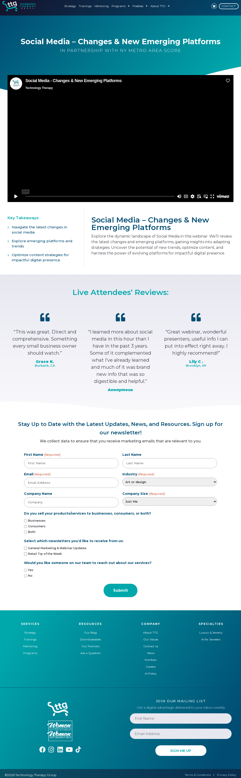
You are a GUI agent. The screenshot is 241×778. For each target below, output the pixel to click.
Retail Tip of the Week (45, 553)
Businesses (36, 520)
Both (31, 531)
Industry (138, 474)
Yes (30, 569)
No (30, 575)
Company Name (38, 493)
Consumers (36, 525)
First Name (42, 454)
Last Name (131, 454)
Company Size (143, 493)
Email (37, 474)
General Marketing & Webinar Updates (57, 547)
